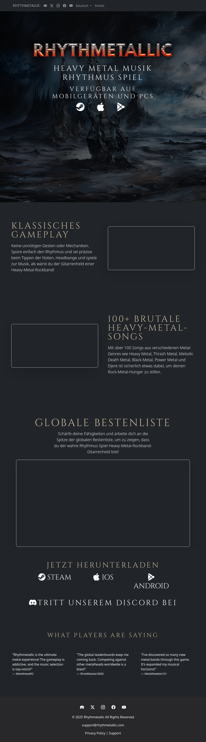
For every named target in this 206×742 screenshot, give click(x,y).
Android (151, 582)
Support (115, 733)
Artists (99, 5)
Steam (54, 577)
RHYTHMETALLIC (26, 5)
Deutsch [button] (82, 5)
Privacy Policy (95, 733)
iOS (103, 577)
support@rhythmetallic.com (103, 725)
